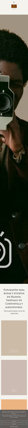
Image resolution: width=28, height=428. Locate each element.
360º (14, 369)
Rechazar (14, 424)
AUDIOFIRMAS (14, 409)
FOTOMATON (14, 330)
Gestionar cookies (14, 426)
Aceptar (14, 421)
